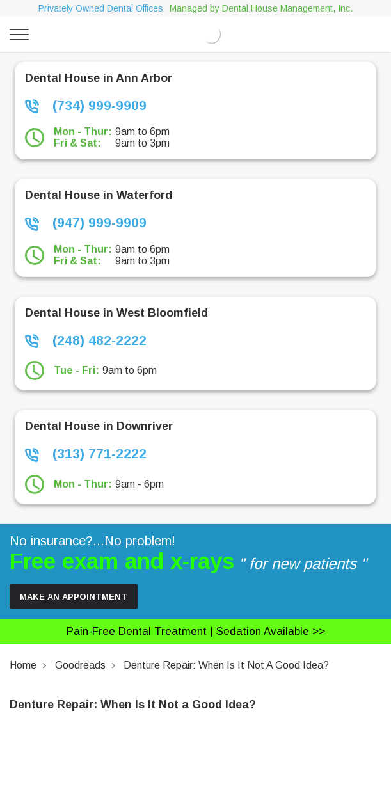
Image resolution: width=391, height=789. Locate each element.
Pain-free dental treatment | (196, 631)
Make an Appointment (73, 597)
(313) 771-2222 (86, 453)
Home (23, 665)
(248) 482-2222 (86, 340)
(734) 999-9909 (86, 105)
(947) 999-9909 (86, 222)
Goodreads (80, 665)
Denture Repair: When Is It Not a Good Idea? (226, 665)
